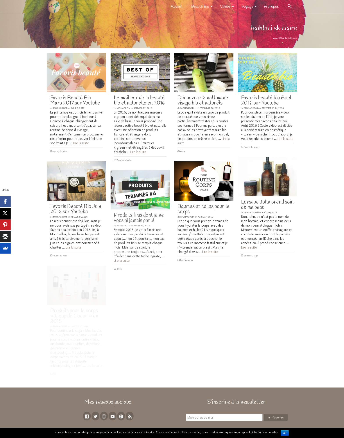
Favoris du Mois (60, 151)
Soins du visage (251, 255)
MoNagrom (60, 108)
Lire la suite (81, 143)
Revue (182, 151)
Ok (284, 432)
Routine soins (186, 260)
